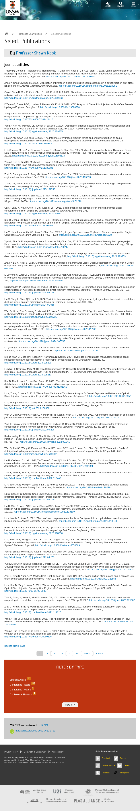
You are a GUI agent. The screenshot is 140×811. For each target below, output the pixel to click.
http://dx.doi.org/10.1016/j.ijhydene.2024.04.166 (29, 292)
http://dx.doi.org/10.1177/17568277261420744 (70, 76)
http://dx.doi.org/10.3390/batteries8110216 (88, 487)
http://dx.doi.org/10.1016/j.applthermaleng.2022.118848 (88, 521)
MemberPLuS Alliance (108, 800)
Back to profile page (14, 646)
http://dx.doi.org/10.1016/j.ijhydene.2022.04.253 (29, 557)
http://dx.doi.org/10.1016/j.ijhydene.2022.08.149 (29, 499)
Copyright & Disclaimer (35, 752)
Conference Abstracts (22, 694)
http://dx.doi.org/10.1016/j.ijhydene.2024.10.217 (43, 247)
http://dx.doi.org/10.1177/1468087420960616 (28, 636)
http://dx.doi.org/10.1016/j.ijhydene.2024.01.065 (29, 304)
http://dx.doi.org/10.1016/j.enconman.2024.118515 (36, 280)
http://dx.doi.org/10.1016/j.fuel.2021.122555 (93, 578)
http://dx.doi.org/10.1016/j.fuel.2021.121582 (112, 600)
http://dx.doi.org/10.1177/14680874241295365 (28, 225)
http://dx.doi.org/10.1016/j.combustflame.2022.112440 (32, 478)
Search (121, 4)
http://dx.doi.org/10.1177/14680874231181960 (42, 386)
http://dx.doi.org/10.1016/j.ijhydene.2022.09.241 (45, 441)
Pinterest (106, 773)
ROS (44, 725)
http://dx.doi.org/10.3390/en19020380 (60, 107)
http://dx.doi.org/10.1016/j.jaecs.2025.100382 (28, 143)
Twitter (123, 758)
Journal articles (20, 679)
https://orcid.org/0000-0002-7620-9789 (32, 730)
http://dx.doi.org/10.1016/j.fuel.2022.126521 (96, 417)
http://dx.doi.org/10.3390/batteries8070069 (57, 545)
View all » (70, 704)
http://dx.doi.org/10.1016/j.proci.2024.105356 (41, 341)
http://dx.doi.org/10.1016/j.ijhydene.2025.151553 (29, 189)
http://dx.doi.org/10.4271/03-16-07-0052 (110, 396)
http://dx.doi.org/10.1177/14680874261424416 (28, 119)
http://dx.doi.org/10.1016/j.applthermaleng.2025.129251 (88, 85)
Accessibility (57, 752)
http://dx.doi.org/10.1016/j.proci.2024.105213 (27, 374)
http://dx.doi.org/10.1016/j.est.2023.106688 (26, 408)
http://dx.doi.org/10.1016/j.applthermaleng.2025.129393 (33, 98)
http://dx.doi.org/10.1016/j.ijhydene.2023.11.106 (71, 329)
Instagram (124, 773)
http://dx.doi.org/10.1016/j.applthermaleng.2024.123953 (96, 256)
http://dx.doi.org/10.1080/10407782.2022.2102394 (66, 466)
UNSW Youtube (108, 765)
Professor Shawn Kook (30, 33)
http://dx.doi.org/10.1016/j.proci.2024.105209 (27, 362)
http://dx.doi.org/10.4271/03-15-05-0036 (25, 591)
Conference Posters (21, 689)
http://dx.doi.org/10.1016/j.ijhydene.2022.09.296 (29, 429)
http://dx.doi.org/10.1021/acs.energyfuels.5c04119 (38, 155)
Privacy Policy (11, 752)
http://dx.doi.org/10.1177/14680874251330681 (28, 167)
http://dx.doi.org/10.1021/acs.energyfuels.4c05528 (85, 234)
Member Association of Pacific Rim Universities (56, 800)
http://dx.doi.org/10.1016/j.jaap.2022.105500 (110, 569)
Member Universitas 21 (69, 791)
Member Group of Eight (39, 791)
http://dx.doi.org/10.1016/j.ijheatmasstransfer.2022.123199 (44, 511)
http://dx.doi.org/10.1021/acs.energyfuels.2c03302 (30, 454)
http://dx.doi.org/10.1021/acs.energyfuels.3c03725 (30, 317)
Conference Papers (22, 684)
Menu (133, 4)
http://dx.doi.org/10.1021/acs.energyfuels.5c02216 (55, 201)
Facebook (106, 758)
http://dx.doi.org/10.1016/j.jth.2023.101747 (76, 350)
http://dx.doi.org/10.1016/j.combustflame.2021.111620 (32, 612)
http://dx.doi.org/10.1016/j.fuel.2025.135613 (68, 177)
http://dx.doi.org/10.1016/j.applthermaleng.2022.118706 (33, 533)
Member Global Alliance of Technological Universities (107, 791)
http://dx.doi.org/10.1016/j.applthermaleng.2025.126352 (33, 213)
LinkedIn (127, 765)
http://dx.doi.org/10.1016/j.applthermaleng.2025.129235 (33, 131)
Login (107, 4)
